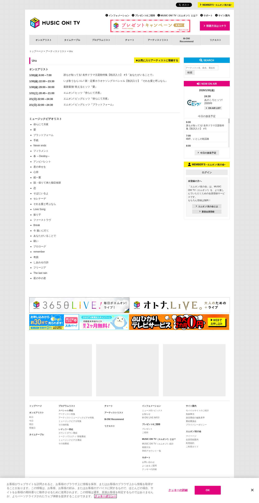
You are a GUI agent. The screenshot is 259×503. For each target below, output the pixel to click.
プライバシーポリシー (196, 425)
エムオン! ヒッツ (73, 92)
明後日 (32, 428)
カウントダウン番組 (67, 433)
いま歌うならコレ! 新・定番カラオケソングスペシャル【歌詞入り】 (101, 80)
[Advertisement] (60, 370)
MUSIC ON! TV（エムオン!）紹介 (158, 444)
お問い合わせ (148, 462)
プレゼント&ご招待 (145, 15)
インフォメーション (119, 15)
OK (208, 492)
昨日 (31, 417)
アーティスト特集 (66, 414)
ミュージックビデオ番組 (69, 440)
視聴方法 (146, 447)
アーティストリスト (158, 40)
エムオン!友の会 (193, 431)
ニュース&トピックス (152, 410)
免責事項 (190, 414)
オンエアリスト (44, 40)
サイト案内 (224, 15)
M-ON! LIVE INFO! (150, 417)
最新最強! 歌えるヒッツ (76, 86)
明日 (31, 424)
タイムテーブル (72, 40)
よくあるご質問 (149, 466)
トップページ (36, 51)
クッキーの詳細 (149, 469)
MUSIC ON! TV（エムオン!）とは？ (179, 15)
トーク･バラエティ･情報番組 (72, 436)
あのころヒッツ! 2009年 (213, 100)
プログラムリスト (101, 40)
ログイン (207, 172)
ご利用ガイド (192, 447)
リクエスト (215, 40)
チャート (129, 40)
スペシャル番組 (65, 410)
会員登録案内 (192, 439)
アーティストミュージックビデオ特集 (76, 417)
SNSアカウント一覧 (151, 451)
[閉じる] (252, 492)
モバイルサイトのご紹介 (197, 410)
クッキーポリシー (105, 498)
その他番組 (63, 443)
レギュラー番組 (65, 429)
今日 (31, 421)
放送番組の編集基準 (195, 417)
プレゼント (147, 429)
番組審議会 (191, 421)
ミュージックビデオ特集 (69, 421)
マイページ (191, 436)
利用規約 (190, 443)
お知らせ (146, 414)
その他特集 (63, 425)
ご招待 (145, 432)
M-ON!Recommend (186, 39)
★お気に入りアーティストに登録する (157, 60)
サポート (208, 15)
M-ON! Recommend (114, 419)
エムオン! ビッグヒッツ (76, 98)
